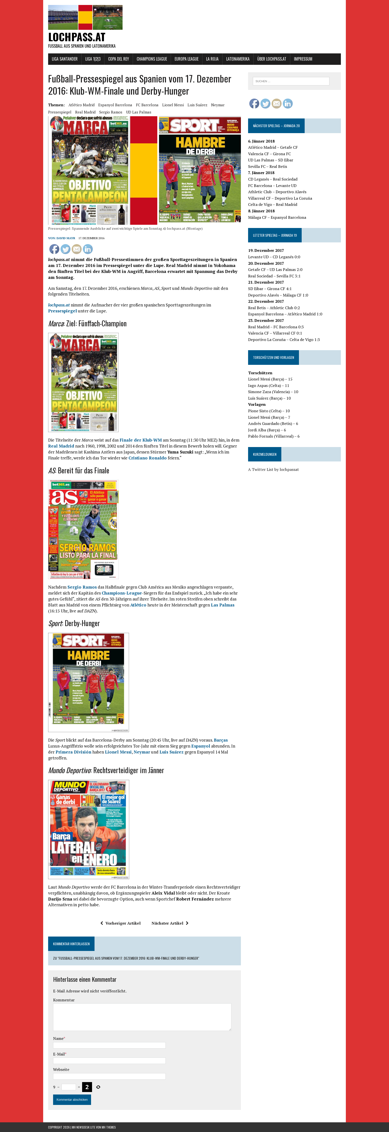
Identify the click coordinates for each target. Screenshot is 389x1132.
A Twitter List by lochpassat (273, 469)
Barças (221, 740)
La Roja (212, 59)
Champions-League (122, 593)
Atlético (138, 605)
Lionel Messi (173, 104)
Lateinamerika (238, 59)
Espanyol (200, 746)
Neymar (218, 104)
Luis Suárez (197, 104)
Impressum (303, 59)
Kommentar (64, 1000)
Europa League (186, 59)
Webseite (61, 1069)
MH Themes (109, 1127)
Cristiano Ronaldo (148, 458)
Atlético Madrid (81, 104)
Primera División (73, 752)
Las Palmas (222, 605)
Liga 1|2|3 (92, 59)
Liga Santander (65, 59)
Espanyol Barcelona (115, 104)
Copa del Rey (118, 59)
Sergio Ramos (110, 112)
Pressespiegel (59, 112)
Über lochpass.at (271, 59)
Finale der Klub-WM (141, 440)
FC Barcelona (147, 104)
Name (58, 1038)
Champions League (152, 59)
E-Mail (59, 1054)
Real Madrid (85, 112)
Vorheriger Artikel (120, 923)
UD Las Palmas (138, 112)
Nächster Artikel (170, 923)
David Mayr (66, 238)
